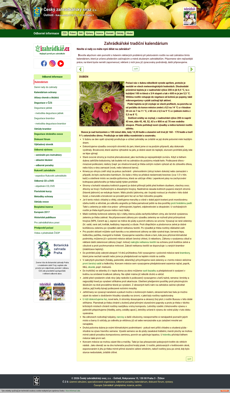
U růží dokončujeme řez (95, 299)
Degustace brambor (44, 118)
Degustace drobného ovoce (48, 134)
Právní (73, 33)
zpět (136, 68)
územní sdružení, (78, 381)
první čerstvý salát (92, 263)
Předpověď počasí (43, 227)
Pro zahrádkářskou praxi (46, 222)
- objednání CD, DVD (44, 186)
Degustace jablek (43, 108)
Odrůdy (120, 33)
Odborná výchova (43, 149)
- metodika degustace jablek (48, 113)
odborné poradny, (125, 381)
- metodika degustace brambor (50, 123)
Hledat (130, 33)
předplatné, (120, 385)
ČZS (64, 33)
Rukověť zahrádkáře (44, 170)
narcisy (120, 317)
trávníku (167, 334)
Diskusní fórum (42, 139)
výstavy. (169, 381)
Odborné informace (52, 76)
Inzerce (99, 33)
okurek (91, 267)
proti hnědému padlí (181, 203)
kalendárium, (141, 381)
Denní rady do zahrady (45, 87)
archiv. (138, 385)
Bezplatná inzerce (43, 207)
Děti (81, 33)
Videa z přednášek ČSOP (47, 233)
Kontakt (110, 33)
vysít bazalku (149, 270)
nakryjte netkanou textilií (143, 242)
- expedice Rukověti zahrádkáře (50, 175)
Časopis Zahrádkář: (104, 385)
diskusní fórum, (156, 381)
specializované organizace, (101, 381)
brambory (185, 252)
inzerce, (131, 385)
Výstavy (89, 33)
